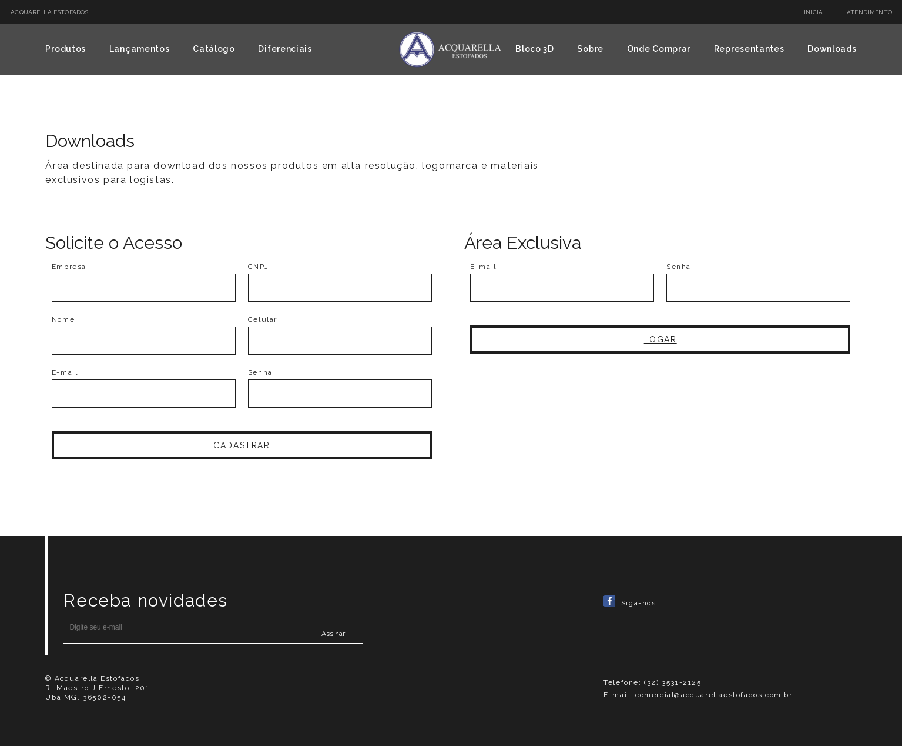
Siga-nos (629, 603)
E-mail (65, 372)
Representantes (749, 49)
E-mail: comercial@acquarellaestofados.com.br (697, 695)
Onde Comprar (658, 49)
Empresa (69, 266)
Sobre (590, 49)
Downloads (831, 49)
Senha (260, 372)
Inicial (815, 12)
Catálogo (214, 49)
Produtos (65, 49)
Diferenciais (284, 49)
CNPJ (258, 266)
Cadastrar (241, 445)
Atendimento (869, 12)
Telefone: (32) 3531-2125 (652, 682)
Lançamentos (139, 49)
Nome (63, 319)
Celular (262, 319)
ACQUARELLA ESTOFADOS (49, 12)
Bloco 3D (534, 49)
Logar (660, 339)
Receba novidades (145, 600)
